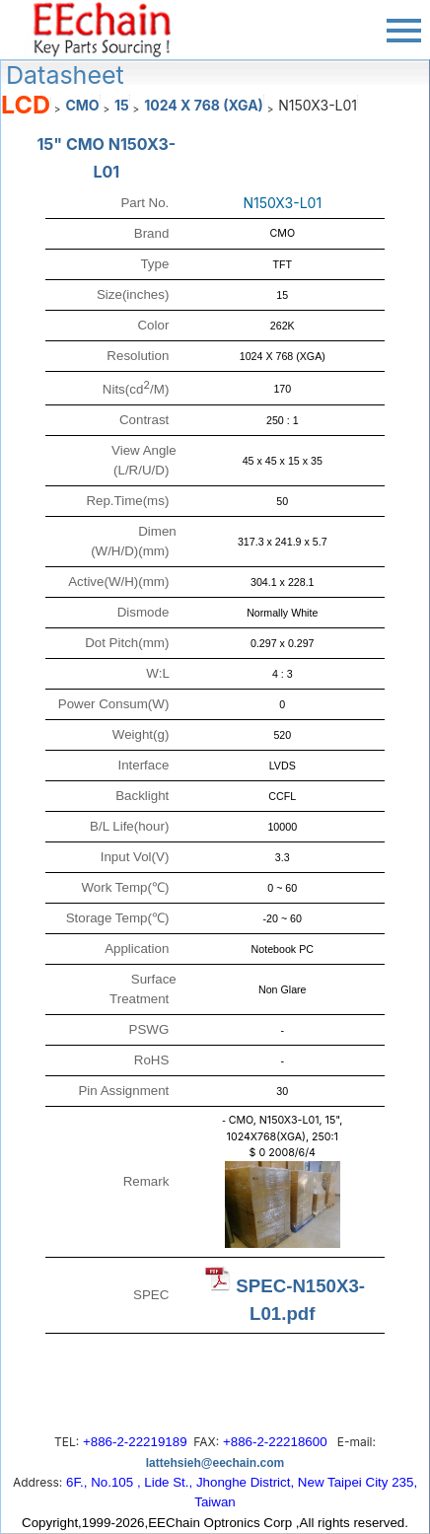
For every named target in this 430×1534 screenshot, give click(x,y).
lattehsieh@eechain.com (215, 1463)
